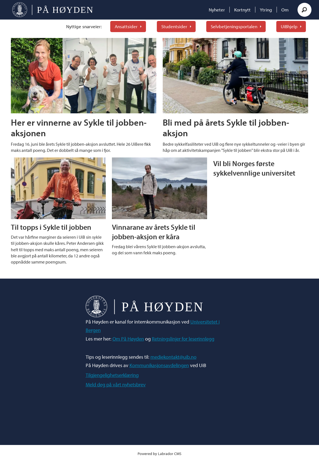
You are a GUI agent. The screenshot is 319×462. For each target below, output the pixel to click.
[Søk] (304, 10)
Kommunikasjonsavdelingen (159, 365)
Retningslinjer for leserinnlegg (183, 339)
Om (285, 10)
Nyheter (217, 10)
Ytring (266, 10)
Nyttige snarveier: (84, 26)
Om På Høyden (128, 339)
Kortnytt (242, 10)
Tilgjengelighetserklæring (112, 375)
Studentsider (174, 26)
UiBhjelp (289, 26)
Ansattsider (126, 26)
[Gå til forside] (52, 9)
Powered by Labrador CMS (159, 453)
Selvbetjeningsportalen (234, 26)
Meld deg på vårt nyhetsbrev (116, 384)
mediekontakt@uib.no (173, 357)
